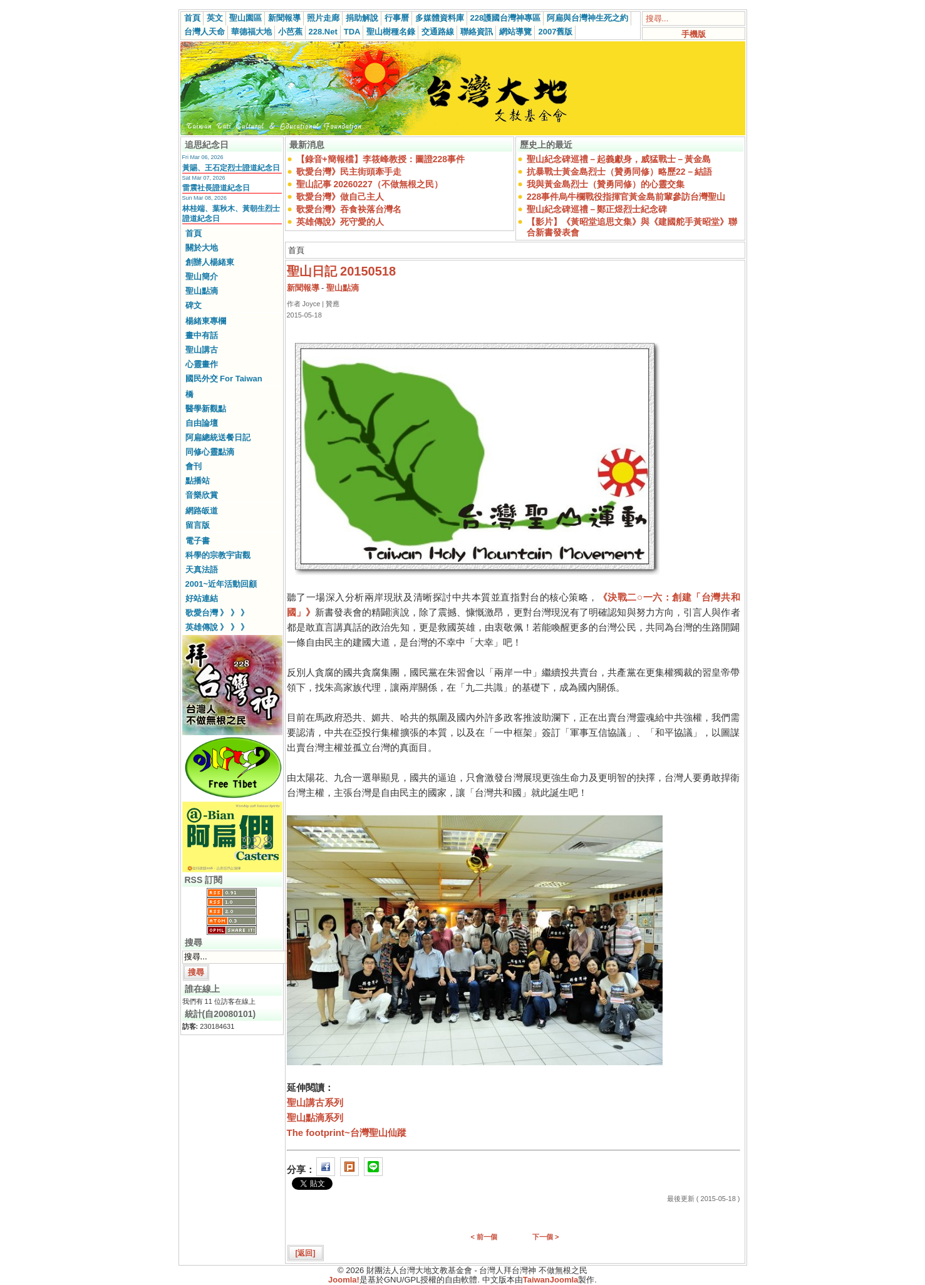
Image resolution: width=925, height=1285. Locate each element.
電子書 (197, 540)
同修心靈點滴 (209, 452)
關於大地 (201, 247)
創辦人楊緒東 (209, 262)
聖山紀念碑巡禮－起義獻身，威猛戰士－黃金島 (619, 159)
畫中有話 (201, 335)
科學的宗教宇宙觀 (218, 555)
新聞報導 (284, 18)
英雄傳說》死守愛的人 (340, 222)
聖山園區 (245, 18)
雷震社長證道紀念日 (216, 187)
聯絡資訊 (476, 31)
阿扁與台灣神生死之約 (587, 18)
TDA (352, 31)
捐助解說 (362, 18)
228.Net (323, 31)
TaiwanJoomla (551, 1279)
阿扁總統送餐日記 (218, 437)
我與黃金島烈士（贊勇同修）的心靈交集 (606, 184)
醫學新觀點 (205, 408)
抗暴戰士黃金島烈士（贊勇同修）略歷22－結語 (619, 172)
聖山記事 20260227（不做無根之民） (369, 184)
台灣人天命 (204, 31)
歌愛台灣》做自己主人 (340, 197)
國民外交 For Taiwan (223, 378)
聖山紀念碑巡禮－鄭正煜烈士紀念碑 (597, 209)
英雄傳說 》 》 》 (217, 627)
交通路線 (437, 31)
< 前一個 (484, 1237)
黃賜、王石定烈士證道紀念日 (231, 167)
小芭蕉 (290, 31)
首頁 (192, 18)
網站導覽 (515, 31)
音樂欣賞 (201, 495)
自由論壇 (201, 423)
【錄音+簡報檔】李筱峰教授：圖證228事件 (380, 159)
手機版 (693, 34)
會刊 (193, 466)
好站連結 (201, 598)
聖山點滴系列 (315, 1117)
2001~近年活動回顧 (221, 584)
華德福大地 (251, 31)
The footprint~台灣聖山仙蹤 (346, 1132)
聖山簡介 (201, 276)
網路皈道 (201, 510)
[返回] (306, 1253)
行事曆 (397, 18)
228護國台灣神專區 (505, 18)
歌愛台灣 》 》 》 (217, 612)
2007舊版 (555, 31)
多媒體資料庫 (439, 18)
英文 (215, 18)
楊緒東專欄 (205, 321)
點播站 (197, 480)
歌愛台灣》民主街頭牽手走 (348, 172)
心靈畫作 (201, 364)
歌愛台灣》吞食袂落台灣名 (348, 209)
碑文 (193, 305)
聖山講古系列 (315, 1102)
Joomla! (343, 1279)
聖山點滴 (201, 291)
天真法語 (201, 569)
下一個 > (545, 1237)
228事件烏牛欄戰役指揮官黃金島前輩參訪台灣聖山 (626, 197)
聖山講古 (201, 349)
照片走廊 (323, 18)
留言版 (197, 525)
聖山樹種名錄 (390, 31)
